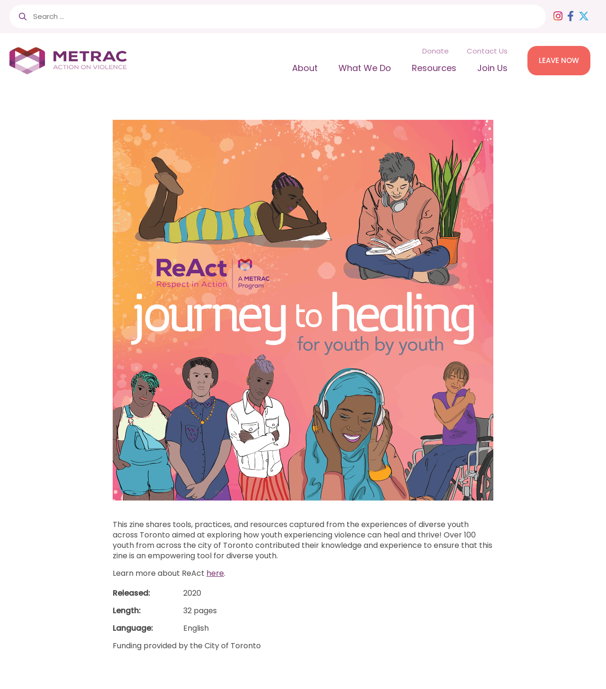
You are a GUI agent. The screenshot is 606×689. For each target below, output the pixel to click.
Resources (434, 68)
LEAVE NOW (559, 60)
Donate (435, 51)
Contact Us (487, 51)
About (305, 68)
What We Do (365, 68)
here (215, 573)
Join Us (492, 68)
